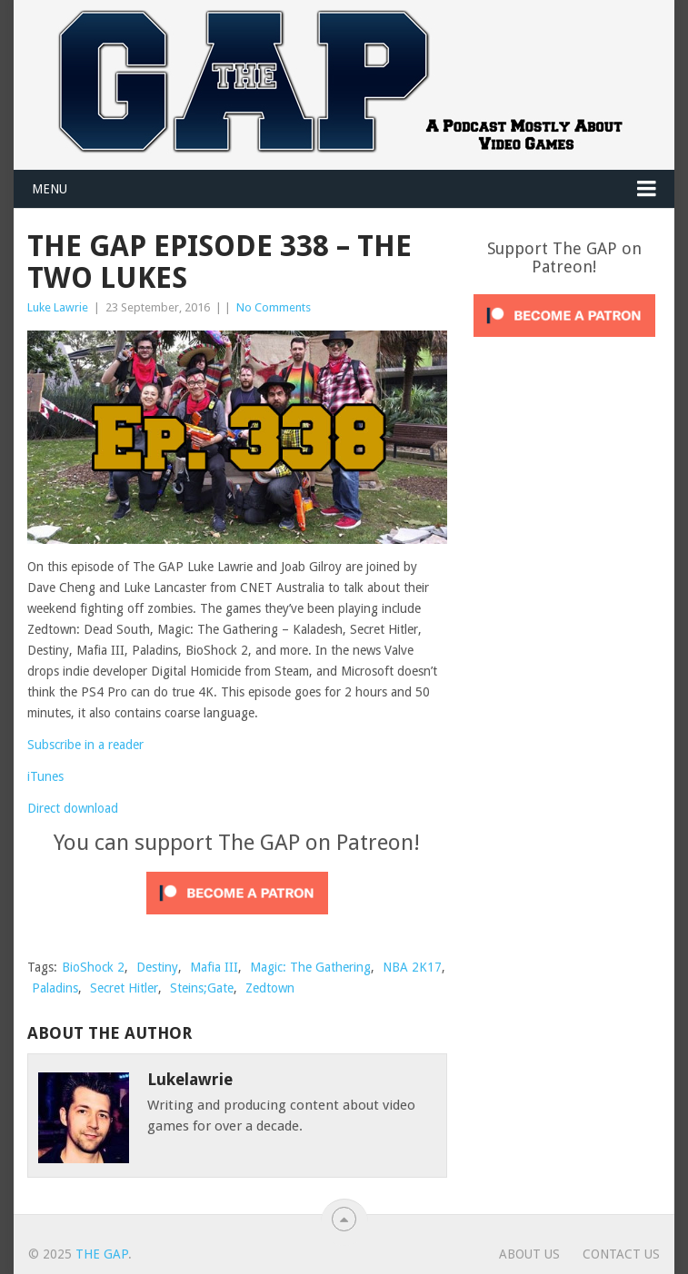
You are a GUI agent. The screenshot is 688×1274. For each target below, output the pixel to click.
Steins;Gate (202, 988)
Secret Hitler (124, 988)
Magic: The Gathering (310, 967)
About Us (529, 1254)
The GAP (101, 1254)
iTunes (45, 776)
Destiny (157, 967)
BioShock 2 (93, 967)
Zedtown (269, 988)
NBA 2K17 (412, 967)
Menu (49, 189)
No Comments (273, 307)
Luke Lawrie (57, 307)
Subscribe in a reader (85, 744)
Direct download (72, 808)
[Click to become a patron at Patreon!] (237, 919)
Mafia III (214, 967)
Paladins (55, 988)
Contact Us (621, 1254)
